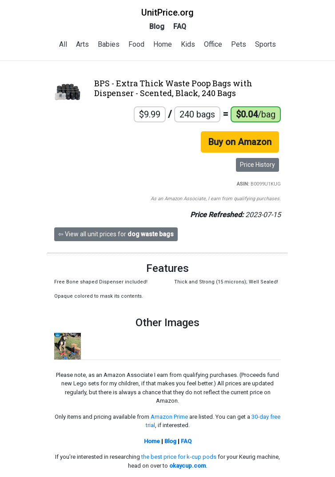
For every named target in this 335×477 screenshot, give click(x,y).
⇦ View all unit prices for (116, 234)
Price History (257, 164)
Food (136, 44)
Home (162, 44)
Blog (156, 26)
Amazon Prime (169, 416)
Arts (82, 44)
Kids (188, 44)
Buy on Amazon (239, 142)
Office (213, 44)
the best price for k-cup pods (178, 456)
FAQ (179, 26)
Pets (238, 44)
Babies (109, 44)
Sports (265, 44)
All (63, 44)
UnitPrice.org (167, 12)
